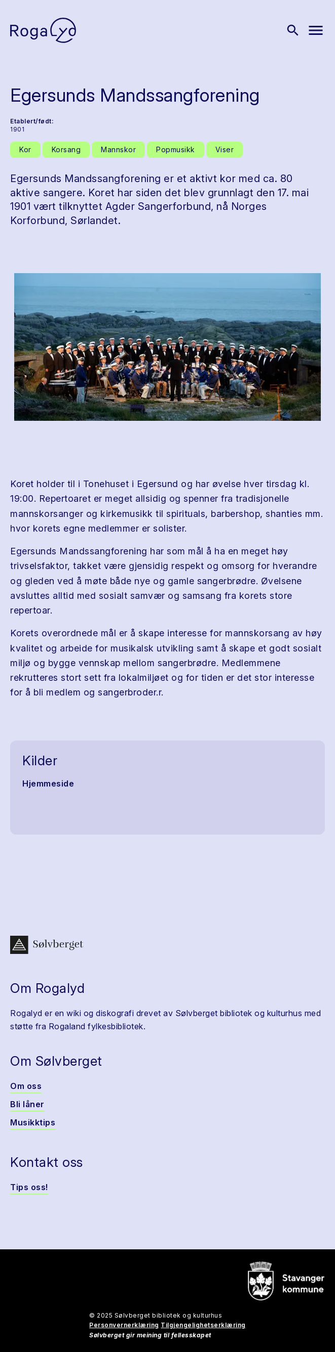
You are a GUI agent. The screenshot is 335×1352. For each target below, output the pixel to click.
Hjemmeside (48, 783)
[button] (167, 347)
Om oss (26, 1086)
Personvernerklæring (124, 1325)
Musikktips (32, 1122)
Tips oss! (29, 1187)
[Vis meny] (316, 30)
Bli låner (27, 1104)
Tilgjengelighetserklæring (203, 1325)
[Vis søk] (293, 30)
